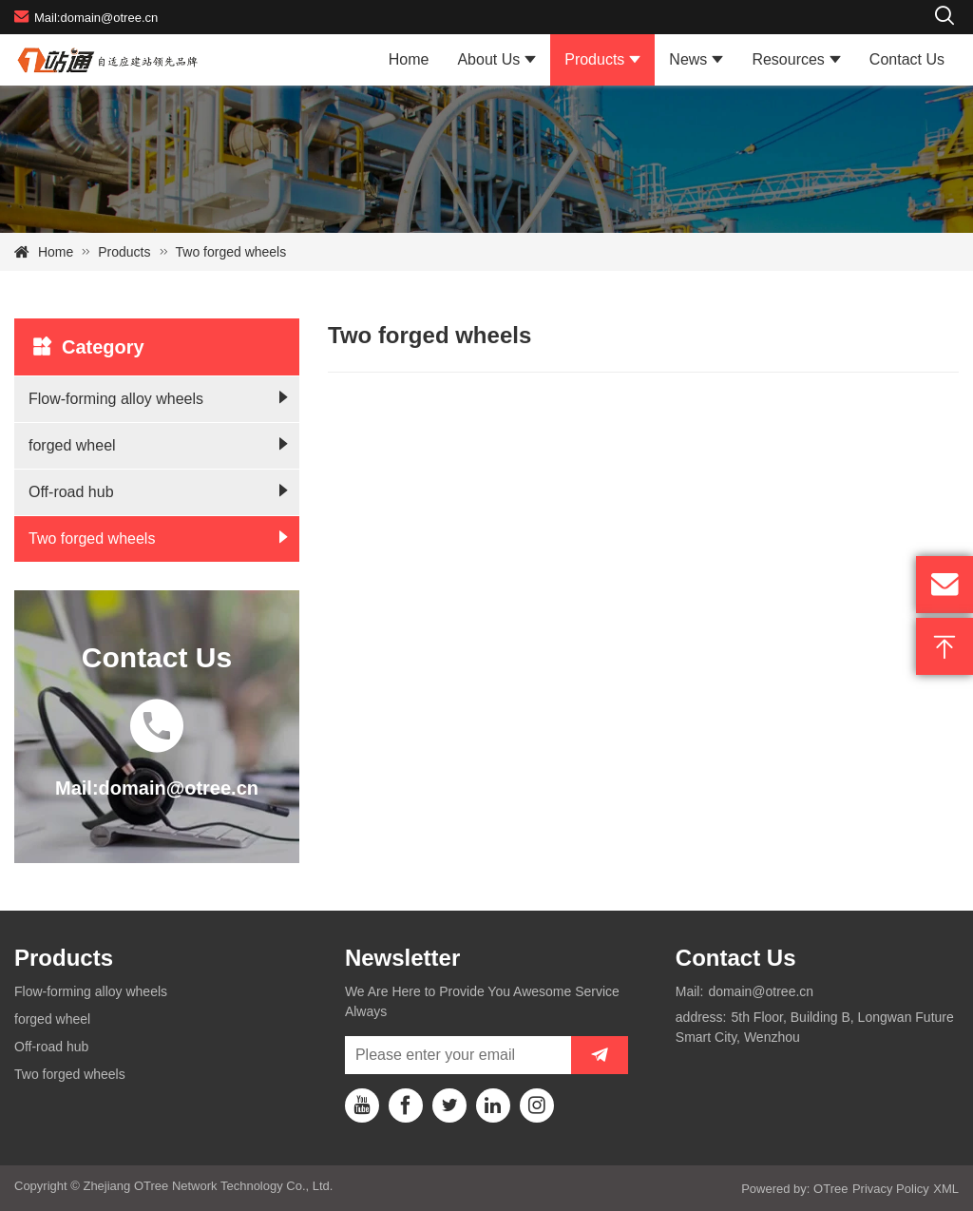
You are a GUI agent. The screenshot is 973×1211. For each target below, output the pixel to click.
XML (946, 1189)
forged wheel (72, 445)
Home (409, 59)
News (688, 59)
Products (594, 59)
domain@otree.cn (760, 991)
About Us (488, 59)
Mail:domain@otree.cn (86, 16)
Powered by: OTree (794, 1189)
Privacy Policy (890, 1189)
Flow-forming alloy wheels (116, 399)
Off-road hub (71, 492)
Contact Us (906, 59)
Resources (788, 59)
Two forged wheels (231, 252)
